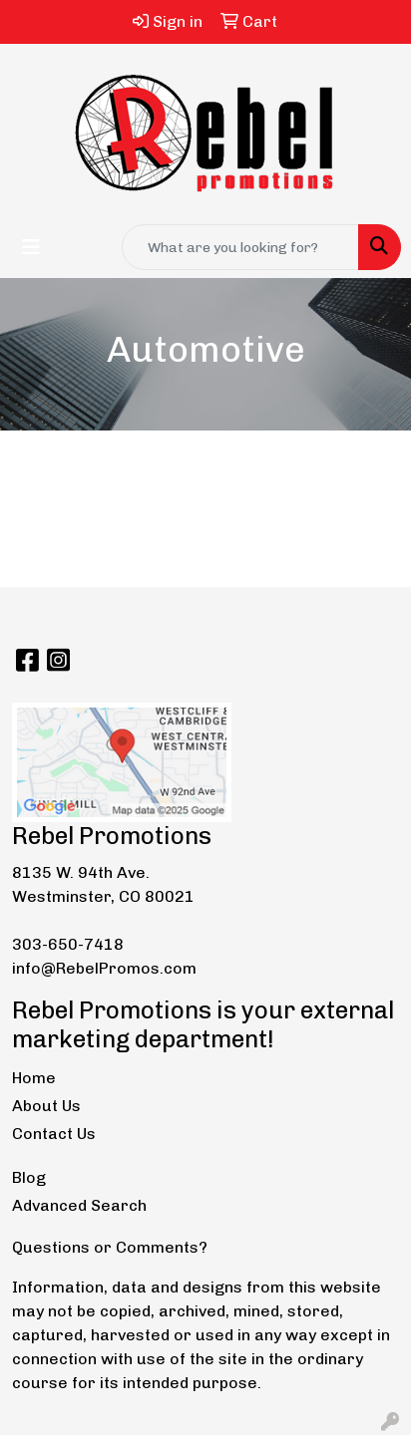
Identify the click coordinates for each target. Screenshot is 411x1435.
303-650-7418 (68, 944)
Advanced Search (79, 1205)
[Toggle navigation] (31, 247)
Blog (29, 1177)
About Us (46, 1105)
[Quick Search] (240, 247)
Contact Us (54, 1133)
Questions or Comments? (109, 1247)
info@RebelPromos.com (104, 968)
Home (34, 1077)
